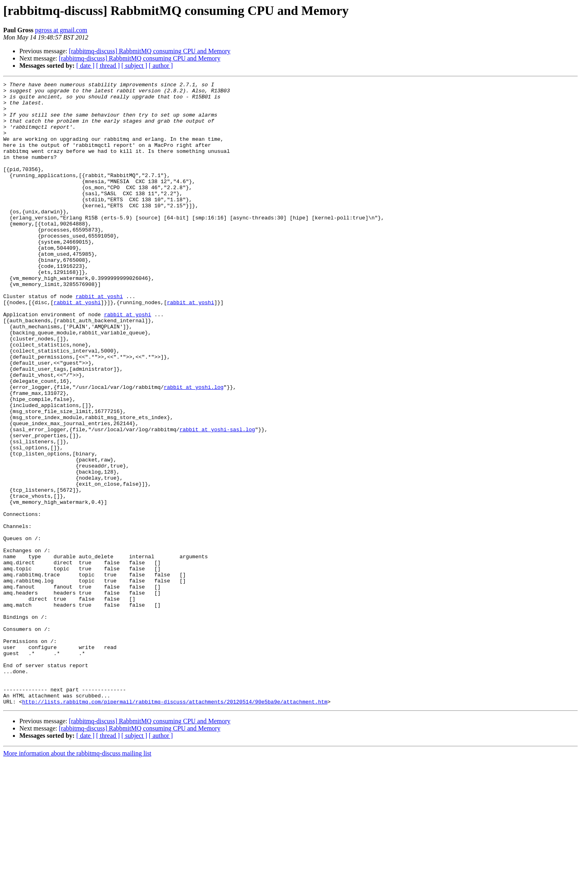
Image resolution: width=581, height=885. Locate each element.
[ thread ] (108, 65)
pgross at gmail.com (61, 30)
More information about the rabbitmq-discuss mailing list (77, 878)
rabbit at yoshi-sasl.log (217, 499)
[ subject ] (134, 65)
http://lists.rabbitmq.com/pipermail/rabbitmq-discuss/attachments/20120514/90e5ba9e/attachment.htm (175, 826)
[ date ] (85, 65)
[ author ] (161, 65)
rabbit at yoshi (99, 339)
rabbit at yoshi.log (194, 448)
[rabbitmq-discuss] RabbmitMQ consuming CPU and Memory (149, 51)
